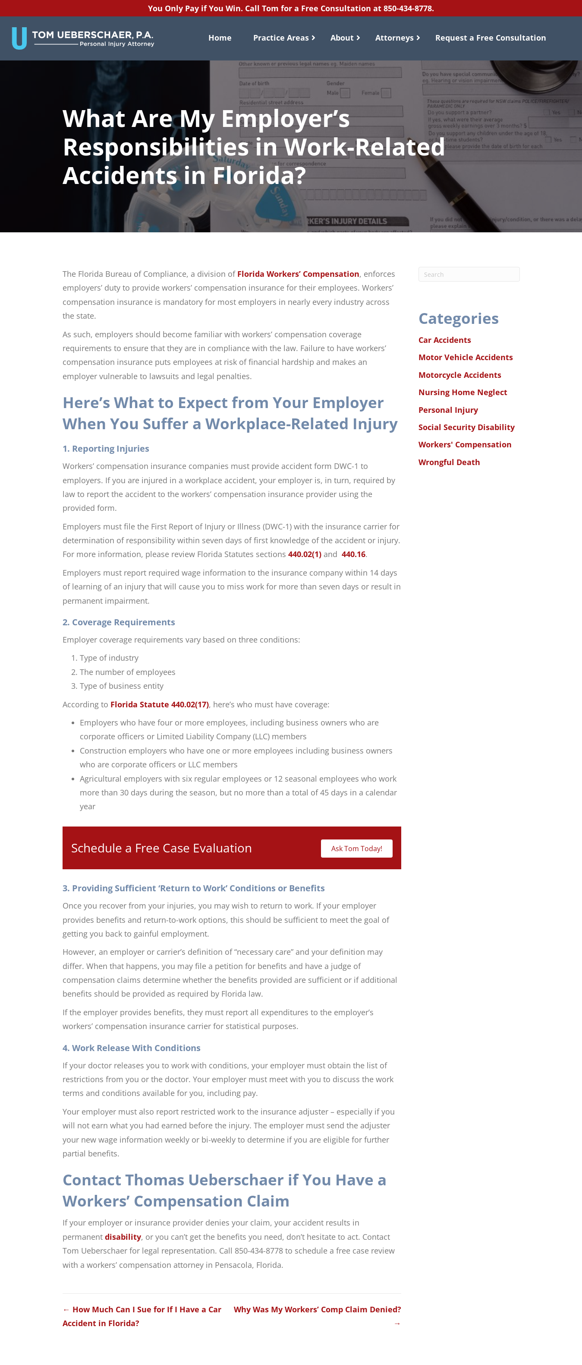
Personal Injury (448, 410)
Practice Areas (281, 37)
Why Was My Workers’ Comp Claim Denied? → (317, 1316)
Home (220, 37)
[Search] (469, 274)
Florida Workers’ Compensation (298, 274)
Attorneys (394, 37)
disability (123, 1237)
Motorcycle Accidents (459, 375)
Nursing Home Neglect (462, 392)
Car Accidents (444, 340)
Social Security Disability (466, 427)
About (342, 37)
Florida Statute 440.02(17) (159, 704)
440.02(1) (304, 554)
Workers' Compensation (465, 444)
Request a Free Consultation (490, 37)
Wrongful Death (449, 462)
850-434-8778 (408, 8)
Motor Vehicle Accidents (465, 357)
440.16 (353, 554)
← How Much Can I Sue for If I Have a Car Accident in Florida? (142, 1316)
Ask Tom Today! (356, 848)
